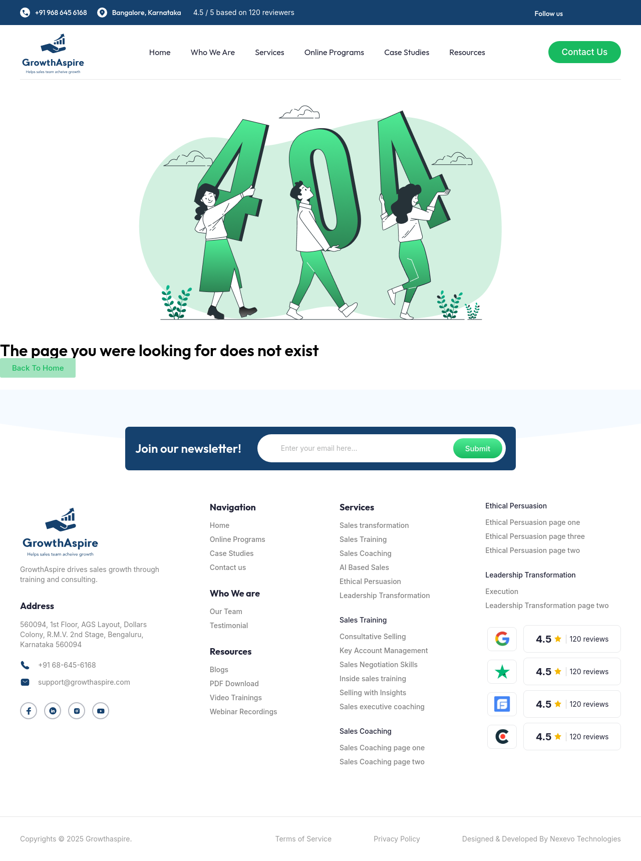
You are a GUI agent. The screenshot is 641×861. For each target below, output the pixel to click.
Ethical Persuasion (370, 581)
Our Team (226, 611)
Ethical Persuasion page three (535, 536)
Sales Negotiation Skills (379, 664)
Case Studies (404, 52)
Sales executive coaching (382, 706)
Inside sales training (373, 678)
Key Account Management (384, 650)
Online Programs (331, 52)
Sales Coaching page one (382, 747)
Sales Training (363, 539)
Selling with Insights (373, 692)
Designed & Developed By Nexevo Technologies (541, 838)
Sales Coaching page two (382, 761)
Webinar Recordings (243, 711)
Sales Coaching (366, 553)
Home (157, 52)
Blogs (219, 669)
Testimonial (229, 625)
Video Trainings (236, 697)
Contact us (228, 567)
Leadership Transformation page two (546, 605)
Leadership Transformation (385, 595)
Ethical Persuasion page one (532, 522)
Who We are (210, 52)
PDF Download (234, 683)
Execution (501, 591)
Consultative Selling (373, 636)
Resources (465, 52)
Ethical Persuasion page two (532, 550)
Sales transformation (374, 525)
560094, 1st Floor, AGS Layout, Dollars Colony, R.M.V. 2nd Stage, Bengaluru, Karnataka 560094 (83, 634)
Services (266, 52)
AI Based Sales (364, 567)
